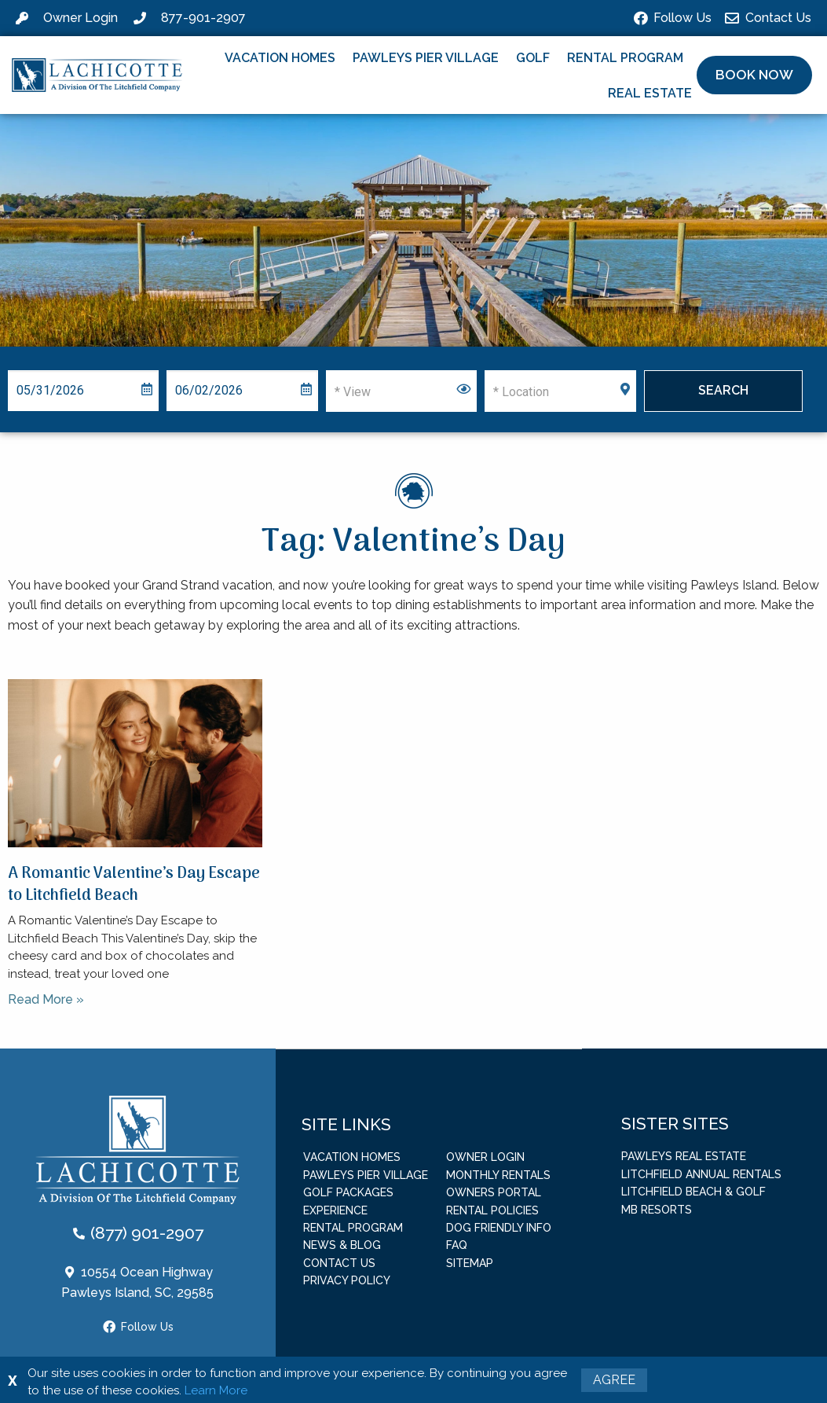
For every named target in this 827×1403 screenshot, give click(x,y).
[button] (754, 75)
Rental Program (625, 57)
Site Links (346, 1123)
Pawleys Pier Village (426, 57)
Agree (614, 1379)
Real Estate (650, 93)
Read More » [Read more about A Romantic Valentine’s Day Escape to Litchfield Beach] (46, 999)
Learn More (216, 1390)
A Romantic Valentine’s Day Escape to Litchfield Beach (134, 885)
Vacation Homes (280, 57)
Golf (533, 57)
